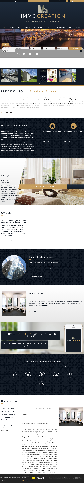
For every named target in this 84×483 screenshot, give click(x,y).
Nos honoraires (21, 478)
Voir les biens (71, 187)
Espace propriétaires (78, 1)
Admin (16, 478)
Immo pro (28, 27)
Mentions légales (8, 478)
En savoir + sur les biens (8, 240)
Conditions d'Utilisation (42, 474)
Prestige (20, 27)
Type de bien (8, 47)
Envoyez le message (28, 480)
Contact (77, 27)
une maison (46, 141)
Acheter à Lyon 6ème (52, 132)
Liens (13, 478)
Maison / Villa (8, 51)
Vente (12, 27)
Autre (8, 49)
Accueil (5, 27)
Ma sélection (63, 1)
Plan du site (2, 478)
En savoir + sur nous (7, 112)
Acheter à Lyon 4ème (73, 132)
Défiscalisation (39, 27)
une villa (45, 136)
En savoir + (33, 311)
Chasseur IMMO (60, 27)
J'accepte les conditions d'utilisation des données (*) (36, 423)
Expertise (50, 27)
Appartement (8, 50)
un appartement (47, 139)
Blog (69, 27)
